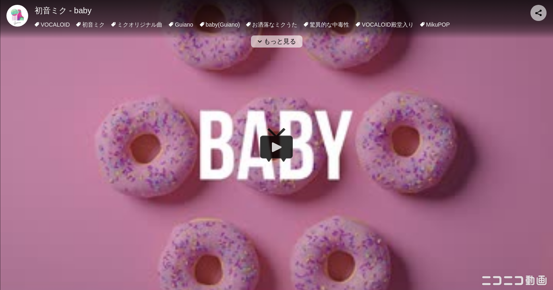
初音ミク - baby (63, 10)
